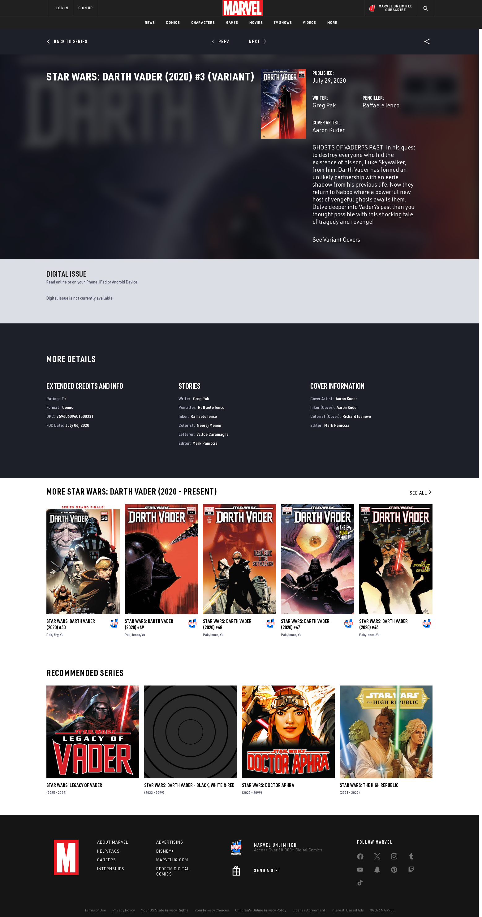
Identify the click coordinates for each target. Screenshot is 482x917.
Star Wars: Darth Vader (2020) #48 (227, 616)
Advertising (169, 834)
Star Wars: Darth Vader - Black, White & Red (189, 778)
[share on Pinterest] (394, 863)
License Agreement (309, 902)
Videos (309, 22)
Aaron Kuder (178, 157)
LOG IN (62, 8)
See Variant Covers (186, 222)
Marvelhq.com (172, 852)
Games (232, 22)
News (150, 22)
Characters (203, 22)
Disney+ (165, 843)
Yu (61, 627)
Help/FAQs (108, 843)
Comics (173, 22)
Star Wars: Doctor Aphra (268, 778)
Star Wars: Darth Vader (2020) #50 (70, 616)
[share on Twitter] (377, 850)
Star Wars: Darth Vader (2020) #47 (305, 616)
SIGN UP (85, 8)
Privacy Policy (123, 902)
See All (421, 485)
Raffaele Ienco (305, 132)
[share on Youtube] (360, 863)
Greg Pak (173, 132)
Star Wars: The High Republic (369, 778)
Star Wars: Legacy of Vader (74, 778)
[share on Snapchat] (377, 863)
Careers (106, 852)
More (332, 22)
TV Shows (283, 22)
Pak (49, 627)
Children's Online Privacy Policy (260, 902)
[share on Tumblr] (411, 850)
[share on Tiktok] (360, 876)
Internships (110, 861)
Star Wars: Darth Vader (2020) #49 (149, 616)
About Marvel (112, 834)
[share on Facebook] (360, 850)
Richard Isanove (356, 408)
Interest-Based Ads (347, 902)
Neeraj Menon (209, 417)
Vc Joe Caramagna (212, 426)
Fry (56, 627)
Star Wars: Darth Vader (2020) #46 (383, 616)
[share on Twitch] (411, 863)
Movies (256, 22)
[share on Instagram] (394, 850)
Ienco (136, 627)
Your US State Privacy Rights (164, 902)
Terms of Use (95, 902)
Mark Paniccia (204, 435)
